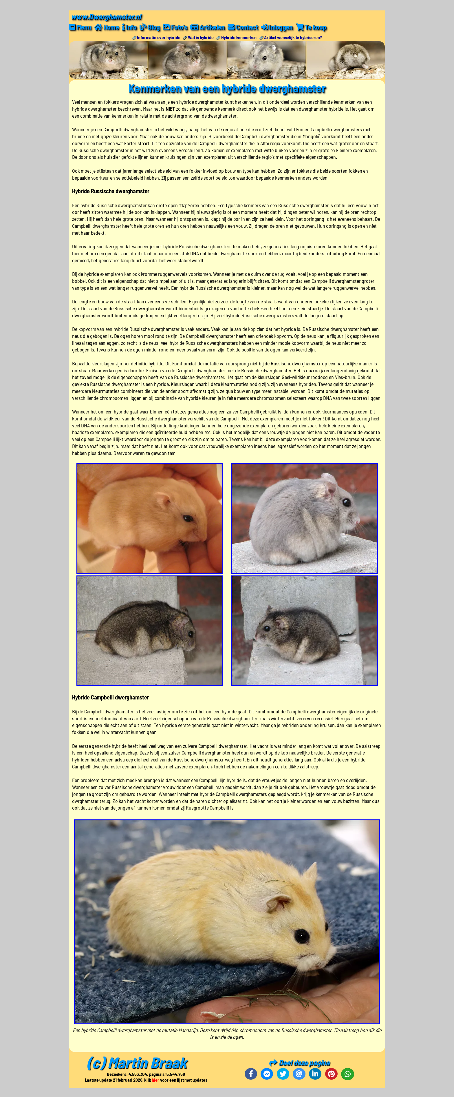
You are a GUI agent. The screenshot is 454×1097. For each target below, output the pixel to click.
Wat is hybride (201, 37)
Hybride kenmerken (239, 37)
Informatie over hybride (158, 37)
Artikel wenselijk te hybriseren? (293, 37)
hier (155, 1080)
